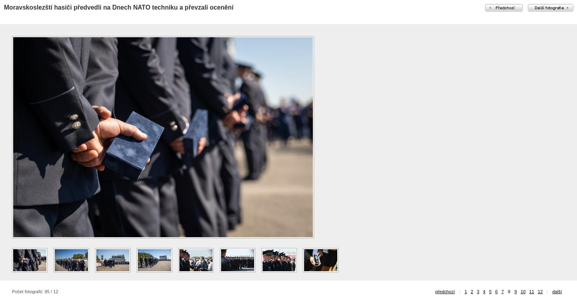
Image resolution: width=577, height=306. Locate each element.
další (557, 291)
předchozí (445, 291)
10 (523, 291)
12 (540, 291)
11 (531, 291)
